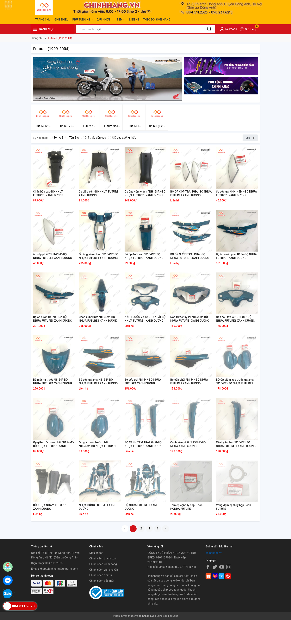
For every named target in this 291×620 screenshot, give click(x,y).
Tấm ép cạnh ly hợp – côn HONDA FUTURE (186, 507)
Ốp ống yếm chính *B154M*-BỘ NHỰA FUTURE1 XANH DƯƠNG (98, 256)
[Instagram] (228, 567)
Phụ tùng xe (82, 20)
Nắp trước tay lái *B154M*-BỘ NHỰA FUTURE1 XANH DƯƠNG (189, 318)
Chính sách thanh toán (103, 558)
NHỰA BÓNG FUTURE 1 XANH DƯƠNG (97, 507)
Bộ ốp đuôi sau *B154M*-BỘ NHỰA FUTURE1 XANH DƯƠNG (144, 256)
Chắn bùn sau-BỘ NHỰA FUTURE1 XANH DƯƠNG (48, 193)
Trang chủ (43, 19)
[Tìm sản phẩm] (145, 29)
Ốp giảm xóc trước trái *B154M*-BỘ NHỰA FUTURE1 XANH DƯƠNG (53, 444)
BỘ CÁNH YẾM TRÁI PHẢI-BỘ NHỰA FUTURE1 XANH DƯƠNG (144, 444)
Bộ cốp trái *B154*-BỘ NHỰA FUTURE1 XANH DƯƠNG (143, 381)
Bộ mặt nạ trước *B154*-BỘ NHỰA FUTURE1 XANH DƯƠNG (52, 381)
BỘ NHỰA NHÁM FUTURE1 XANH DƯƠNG (50, 507)
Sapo (175, 615)
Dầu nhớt (105, 20)
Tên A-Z (56, 137)
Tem (121, 20)
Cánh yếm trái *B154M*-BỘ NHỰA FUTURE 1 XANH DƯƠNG (236, 444)
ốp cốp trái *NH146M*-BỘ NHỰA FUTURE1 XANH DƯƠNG (236, 193)
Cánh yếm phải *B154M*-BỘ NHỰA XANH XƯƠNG (188, 444)
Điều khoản (96, 552)
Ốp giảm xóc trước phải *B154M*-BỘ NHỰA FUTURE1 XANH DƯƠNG (97, 444)
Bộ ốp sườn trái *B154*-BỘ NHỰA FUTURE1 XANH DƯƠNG (52, 318)
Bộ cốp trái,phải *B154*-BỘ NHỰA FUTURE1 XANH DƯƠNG (98, 381)
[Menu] (35, 29)
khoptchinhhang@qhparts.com (59, 568)
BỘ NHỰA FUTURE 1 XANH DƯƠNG (141, 507)
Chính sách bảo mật (101, 580)
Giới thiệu (61, 19)
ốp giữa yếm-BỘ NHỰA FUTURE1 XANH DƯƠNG (99, 193)
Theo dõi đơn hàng (156, 19)
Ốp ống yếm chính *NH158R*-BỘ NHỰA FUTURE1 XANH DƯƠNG (145, 193)
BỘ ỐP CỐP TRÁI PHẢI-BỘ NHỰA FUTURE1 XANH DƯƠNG (191, 193)
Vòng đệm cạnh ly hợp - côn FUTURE (233, 507)
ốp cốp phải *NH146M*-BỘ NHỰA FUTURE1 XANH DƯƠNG (52, 256)
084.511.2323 (54, 563)
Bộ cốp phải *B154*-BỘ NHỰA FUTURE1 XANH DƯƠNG (189, 381)
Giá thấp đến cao (93, 137)
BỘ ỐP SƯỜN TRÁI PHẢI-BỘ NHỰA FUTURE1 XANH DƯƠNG (189, 256)
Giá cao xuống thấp (122, 137)
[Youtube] (221, 567)
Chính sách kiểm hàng (103, 564)
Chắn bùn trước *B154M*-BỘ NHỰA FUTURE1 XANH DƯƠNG (98, 318)
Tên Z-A (72, 137)
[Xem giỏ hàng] (248, 29)
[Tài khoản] (228, 29)
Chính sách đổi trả (100, 575)
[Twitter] (215, 567)
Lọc (250, 137)
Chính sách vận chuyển (103, 569)
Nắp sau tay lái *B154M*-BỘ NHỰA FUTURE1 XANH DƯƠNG (235, 318)
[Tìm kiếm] (209, 29)
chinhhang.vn (214, 552)
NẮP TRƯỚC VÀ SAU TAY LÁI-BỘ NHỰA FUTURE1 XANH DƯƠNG (145, 318)
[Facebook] (208, 567)
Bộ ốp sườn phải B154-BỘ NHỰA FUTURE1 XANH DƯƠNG (236, 256)
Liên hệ (134, 19)
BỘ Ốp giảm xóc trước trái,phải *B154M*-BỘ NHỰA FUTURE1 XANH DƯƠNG (235, 381)
